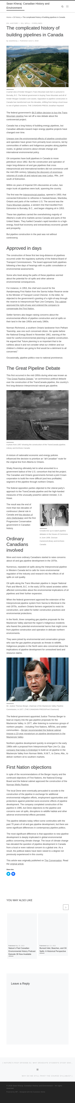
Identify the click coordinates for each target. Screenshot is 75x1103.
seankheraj (13, 41)
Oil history (17, 17)
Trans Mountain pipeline (18, 205)
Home (8, 17)
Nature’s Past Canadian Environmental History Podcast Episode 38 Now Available (22, 951)
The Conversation (53, 860)
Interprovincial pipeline (34, 194)
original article (17, 864)
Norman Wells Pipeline (17, 784)
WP (16, 1092)
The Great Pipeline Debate (20, 379)
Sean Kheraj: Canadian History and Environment (33, 1086)
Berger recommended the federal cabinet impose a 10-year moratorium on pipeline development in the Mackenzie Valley (35, 733)
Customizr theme (39, 1092)
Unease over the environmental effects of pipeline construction (36, 138)
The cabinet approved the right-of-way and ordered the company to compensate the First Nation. (36, 305)
